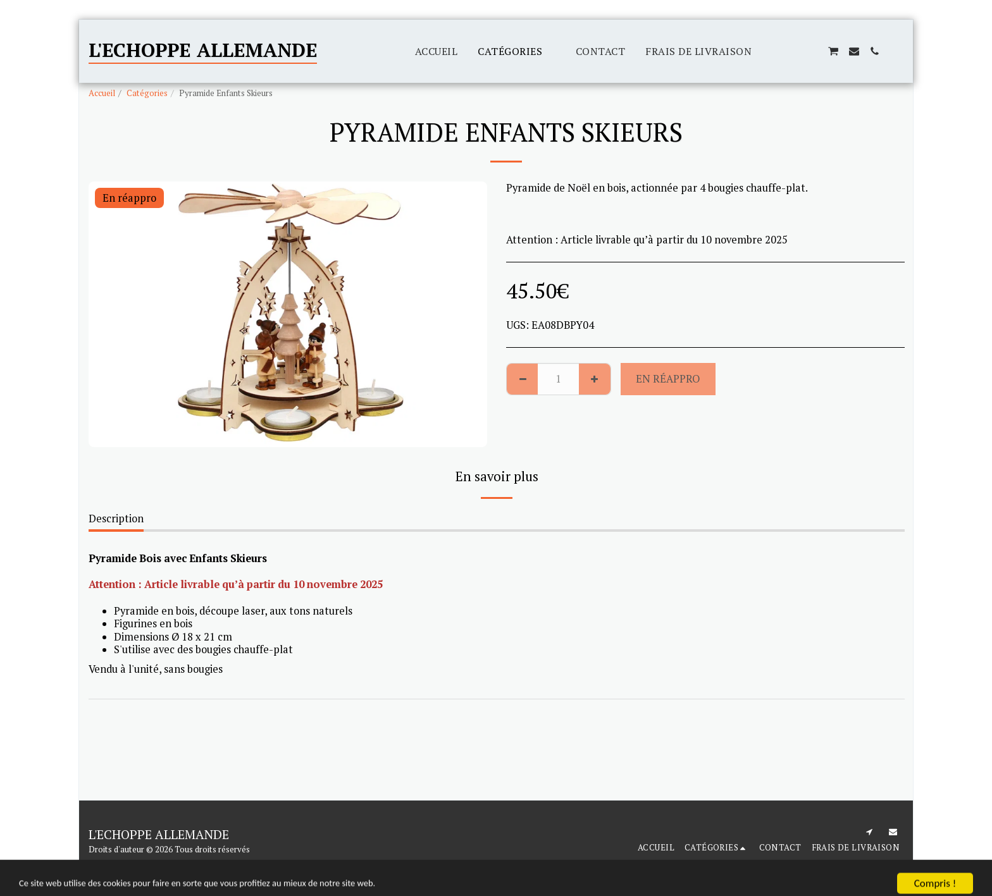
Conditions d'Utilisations (133, 864)
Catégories (147, 93)
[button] (771, 51)
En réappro (668, 379)
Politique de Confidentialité (245, 864)
